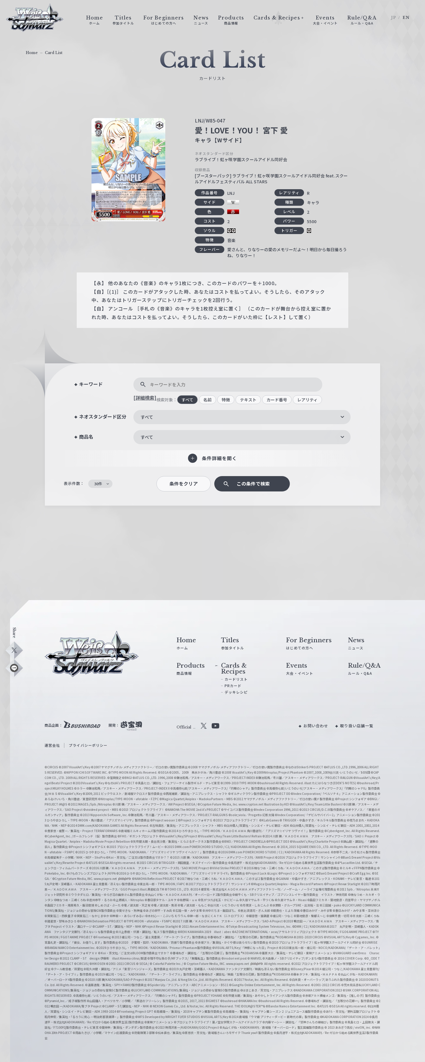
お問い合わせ (315, 725)
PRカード (233, 685)
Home (32, 52)
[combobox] (242, 417)
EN (406, 17)
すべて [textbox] (146, 417)
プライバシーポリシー (88, 745)
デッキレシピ (236, 692)
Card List (54, 52)
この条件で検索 (253, 483)
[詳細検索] (144, 397)
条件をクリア (183, 483)
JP (393, 17)
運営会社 (52, 745)
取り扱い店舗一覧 (356, 725)
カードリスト (236, 679)
